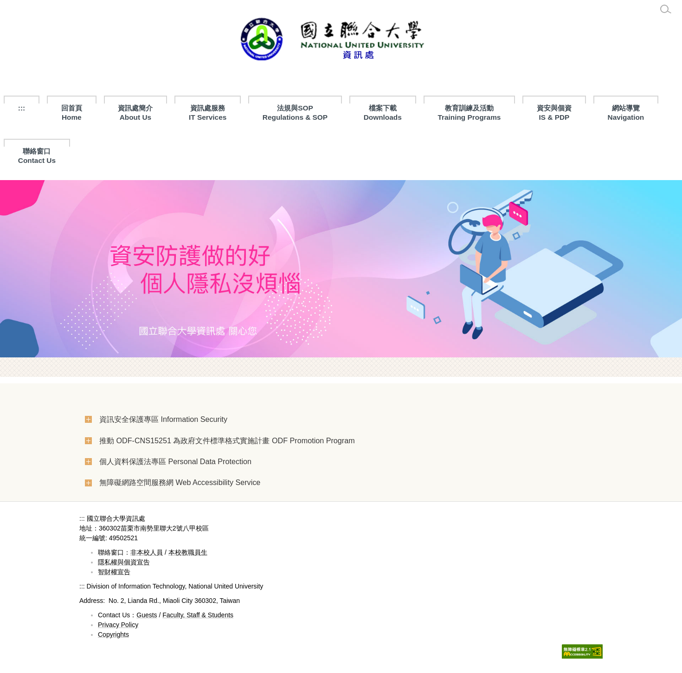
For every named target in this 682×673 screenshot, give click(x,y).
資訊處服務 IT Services (207, 112)
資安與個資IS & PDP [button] (554, 112)
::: (21, 108)
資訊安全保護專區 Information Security (163, 419)
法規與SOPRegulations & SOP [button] (295, 112)
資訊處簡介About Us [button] (135, 112)
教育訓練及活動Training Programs (469, 112)
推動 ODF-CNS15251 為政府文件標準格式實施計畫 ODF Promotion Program (227, 440)
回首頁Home (71, 112)
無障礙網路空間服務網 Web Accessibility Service (179, 482)
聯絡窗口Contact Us (37, 155)
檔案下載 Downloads (383, 112)
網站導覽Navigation (626, 112)
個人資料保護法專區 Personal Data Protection (175, 461)
